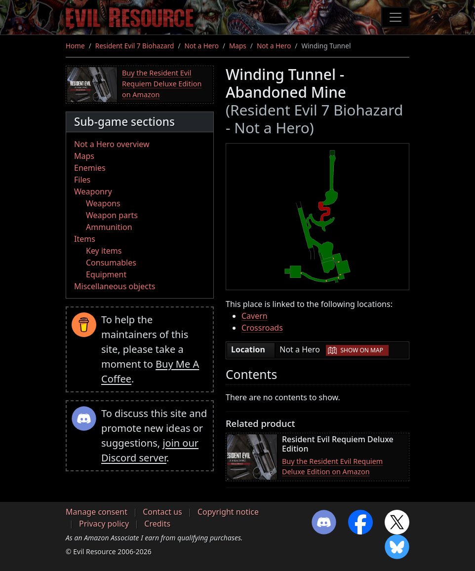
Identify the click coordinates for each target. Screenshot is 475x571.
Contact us (162, 511)
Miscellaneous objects (114, 286)
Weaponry (93, 191)
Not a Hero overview (112, 144)
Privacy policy (104, 523)
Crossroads (262, 327)
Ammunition (109, 227)
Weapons (103, 203)
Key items (103, 250)
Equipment (106, 274)
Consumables (111, 262)
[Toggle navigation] (395, 17)
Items (84, 238)
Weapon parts (112, 215)
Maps (237, 45)
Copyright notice (228, 511)
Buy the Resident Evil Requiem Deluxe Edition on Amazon (161, 83)
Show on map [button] (361, 350)
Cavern (254, 315)
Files (82, 179)
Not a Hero (201, 45)
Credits (157, 523)
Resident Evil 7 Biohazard (134, 45)
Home (75, 45)
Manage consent (96, 511)
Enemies (90, 167)
